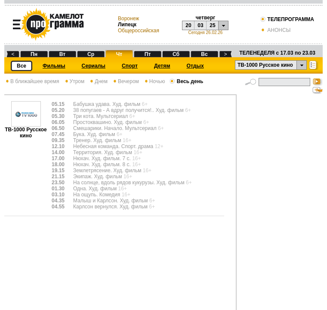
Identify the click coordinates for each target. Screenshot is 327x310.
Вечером (125, 81)
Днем (98, 81)
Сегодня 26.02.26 (205, 32)
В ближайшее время (31, 81)
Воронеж (128, 19)
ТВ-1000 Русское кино (26, 130)
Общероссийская (138, 31)
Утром (74, 81)
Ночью (154, 81)
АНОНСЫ (275, 30)
